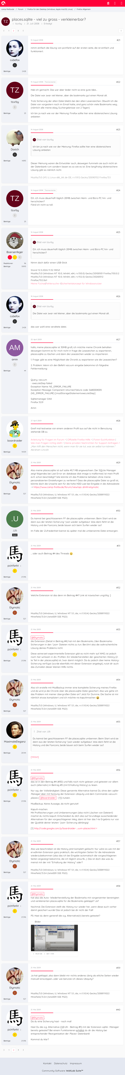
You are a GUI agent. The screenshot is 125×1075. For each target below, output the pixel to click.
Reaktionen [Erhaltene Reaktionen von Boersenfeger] (8, 263)
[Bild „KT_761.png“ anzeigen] (54, 940)
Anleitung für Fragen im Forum (47, 439)
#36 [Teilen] (118, 770)
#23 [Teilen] (118, 129)
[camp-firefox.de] (3, 3)
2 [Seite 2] (13, 31)
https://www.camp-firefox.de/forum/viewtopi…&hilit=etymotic (66, 487)
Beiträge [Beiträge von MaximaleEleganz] (7, 753)
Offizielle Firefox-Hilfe (79, 439)
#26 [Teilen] (118, 296)
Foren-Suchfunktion (104, 439)
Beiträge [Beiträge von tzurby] (7, 113)
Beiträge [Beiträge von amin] (7, 371)
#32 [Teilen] (118, 587)
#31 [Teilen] (118, 545)
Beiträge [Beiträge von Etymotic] (7, 494)
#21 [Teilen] (118, 40)
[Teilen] (121, 31)
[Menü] (121, 3)
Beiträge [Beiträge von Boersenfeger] (7, 266)
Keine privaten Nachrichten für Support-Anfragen (91, 443)
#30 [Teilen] (118, 510)
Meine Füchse (38, 283)
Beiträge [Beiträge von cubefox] (7, 71)
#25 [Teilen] (118, 232)
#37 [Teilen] (118, 841)
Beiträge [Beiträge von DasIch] (7, 161)
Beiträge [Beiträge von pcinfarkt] (7, 577)
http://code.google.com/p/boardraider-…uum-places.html (64, 828)
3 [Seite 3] (18, 31)
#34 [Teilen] (118, 679)
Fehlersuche (52, 283)
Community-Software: (62, 1070)
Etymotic (38, 637)
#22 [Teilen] (118, 82)
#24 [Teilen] (118, 190)
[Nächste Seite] (23, 31)
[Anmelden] (115, 3)
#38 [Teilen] (118, 886)
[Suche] (108, 3)
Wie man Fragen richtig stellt (46, 443)
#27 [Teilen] (118, 339)
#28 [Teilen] (118, 420)
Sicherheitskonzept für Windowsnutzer (81, 283)
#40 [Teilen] (118, 1009)
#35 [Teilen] (118, 721)
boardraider (49, 797)
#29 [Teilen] (118, 462)
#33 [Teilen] (118, 629)
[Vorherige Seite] (3, 31)
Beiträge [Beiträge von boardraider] (7, 452)
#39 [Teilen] (118, 967)
